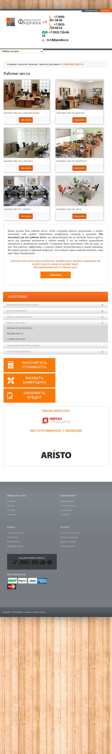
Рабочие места (15, 333)
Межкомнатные (67, 501)
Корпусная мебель (17, 311)
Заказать (25, 120)
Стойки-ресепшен (15, 533)
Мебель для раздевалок (19, 317)
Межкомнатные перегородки (22, 305)
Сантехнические (67, 505)
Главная (12, 64)
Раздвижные (66, 510)
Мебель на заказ (23, 612)
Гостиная (11, 510)
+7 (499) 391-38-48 (32, 563)
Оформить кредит (68, 541)
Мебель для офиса (50, 64)
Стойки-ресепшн (16, 339)
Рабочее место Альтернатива (21, 113)
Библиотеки (12, 537)
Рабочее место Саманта (18, 161)
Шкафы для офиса (15, 546)
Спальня (11, 501)
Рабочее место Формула (71, 161)
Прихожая (11, 514)
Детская (10, 505)
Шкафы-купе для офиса (20, 328)
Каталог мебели (28, 64)
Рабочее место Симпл (16, 209)
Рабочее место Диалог (70, 113)
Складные (64, 514)
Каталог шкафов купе (19, 351)
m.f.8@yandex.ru (57, 40)
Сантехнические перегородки (23, 345)
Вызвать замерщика (69, 537)
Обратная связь (91, 10)
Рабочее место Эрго (68, 209)
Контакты (105, 10)
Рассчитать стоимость (70, 533)
